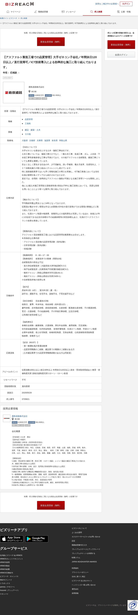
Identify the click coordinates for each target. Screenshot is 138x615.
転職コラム (76, 558)
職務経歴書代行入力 (79, 545)
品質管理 (29, 119)
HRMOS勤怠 (5, 566)
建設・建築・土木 (32, 130)
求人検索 (98, 12)
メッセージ (71, 12)
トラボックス (5, 583)
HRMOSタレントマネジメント (11, 559)
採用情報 (75, 593)
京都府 (32, 140)
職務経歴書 (43, 12)
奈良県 (55, 140)
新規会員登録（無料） (50, 42)
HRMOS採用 (5, 562)
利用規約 (75, 568)
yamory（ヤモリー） (7, 587)
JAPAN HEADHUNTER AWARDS (84, 562)
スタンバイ (4, 594)
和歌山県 (63, 140)
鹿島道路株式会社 (19, 416)
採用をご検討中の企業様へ (107, 4)
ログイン (126, 4)
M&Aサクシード (6, 580)
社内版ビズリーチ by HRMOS (11, 555)
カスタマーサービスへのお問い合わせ (86, 537)
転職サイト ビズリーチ (8, 18)
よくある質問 (77, 532)
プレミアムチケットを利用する (83, 553)
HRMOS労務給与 (6, 573)
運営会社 (75, 589)
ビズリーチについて (79, 528)
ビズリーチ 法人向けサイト (82, 581)
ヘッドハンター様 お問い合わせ (84, 585)
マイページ (15, 12)
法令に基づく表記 (78, 577)
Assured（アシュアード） (10, 590)
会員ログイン (121, 55)
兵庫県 (40, 140)
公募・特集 (126, 12)
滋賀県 (47, 140)
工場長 (28, 123)
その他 (28, 134)
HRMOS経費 (5, 569)
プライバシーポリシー (80, 572)
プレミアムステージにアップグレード (86, 549)
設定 (73, 541)
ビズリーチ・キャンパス (9, 576)
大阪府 (25, 140)
